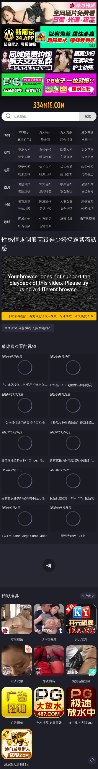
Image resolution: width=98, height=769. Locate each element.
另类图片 (87, 191)
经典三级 (45, 174)
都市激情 (24, 201)
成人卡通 (66, 167)
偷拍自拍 (45, 167)
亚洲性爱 (24, 167)
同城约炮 (24, 219)
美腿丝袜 (24, 191)
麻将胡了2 (24, 139)
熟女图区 (66, 191)
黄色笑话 (66, 209)
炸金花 (45, 139)
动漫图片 (87, 184)
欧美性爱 (87, 167)
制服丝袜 (24, 174)
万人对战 (66, 132)
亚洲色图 (45, 184)
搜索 (88, 116)
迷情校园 (24, 209)
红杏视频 (24, 226)
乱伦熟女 (66, 174)
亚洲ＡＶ (24, 149)
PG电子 (24, 132)
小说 (6, 204)
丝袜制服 (45, 157)
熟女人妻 (24, 157)
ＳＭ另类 (87, 157)
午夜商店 (45, 219)
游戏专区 (87, 132)
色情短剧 (45, 226)
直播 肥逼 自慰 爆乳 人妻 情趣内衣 (28, 328)
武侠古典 (87, 201)
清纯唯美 (45, 191)
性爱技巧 (87, 209)
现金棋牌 (66, 139)
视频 (6, 152)
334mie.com (49, 105)
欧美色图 (66, 184)
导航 (6, 221)
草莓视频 (66, 219)
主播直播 (66, 157)
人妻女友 (66, 201)
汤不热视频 (87, 219)
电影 (6, 169)
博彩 (6, 135)
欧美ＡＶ (66, 149)
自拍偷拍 (45, 149)
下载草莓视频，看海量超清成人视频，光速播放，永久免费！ (51, 316)
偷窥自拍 (24, 184)
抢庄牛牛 (87, 139)
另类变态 (87, 174)
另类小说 (45, 209)
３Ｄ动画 (87, 149)
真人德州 (45, 132)
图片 (6, 187)
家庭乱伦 (45, 201)
